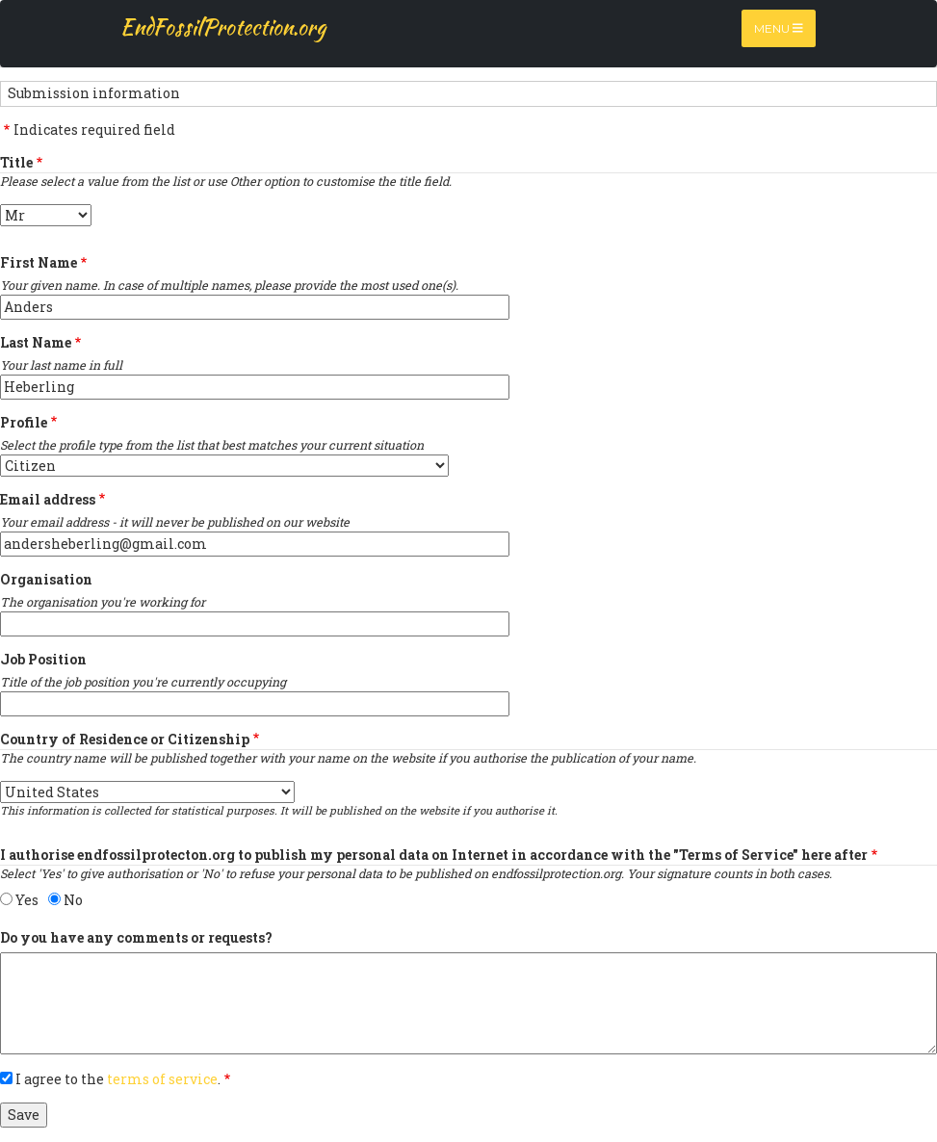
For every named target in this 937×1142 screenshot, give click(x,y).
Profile (23, 422)
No (73, 900)
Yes (27, 900)
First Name (38, 262)
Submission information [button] (94, 93)
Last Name (35, 342)
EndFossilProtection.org (222, 27)
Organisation (46, 579)
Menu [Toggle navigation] (778, 28)
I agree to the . (118, 1079)
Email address (47, 499)
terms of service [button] (162, 1079)
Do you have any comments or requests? (136, 937)
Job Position (43, 659)
